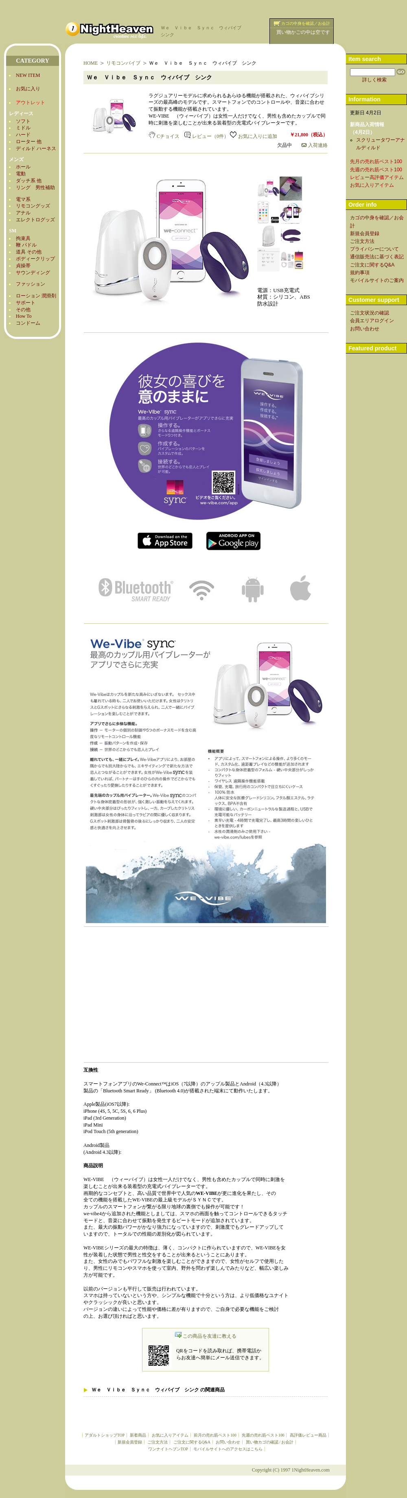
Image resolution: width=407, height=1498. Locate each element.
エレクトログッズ (35, 220)
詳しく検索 (374, 80)
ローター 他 (29, 141)
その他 (23, 309)
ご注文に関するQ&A (191, 1442)
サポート (25, 303)
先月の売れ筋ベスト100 (376, 161)
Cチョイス (164, 136)
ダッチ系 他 (29, 180)
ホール (23, 167)
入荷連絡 (315, 145)
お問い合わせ (228, 1442)
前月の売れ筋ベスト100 (215, 1435)
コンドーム (28, 323)
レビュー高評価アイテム (377, 177)
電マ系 (23, 199)
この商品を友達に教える (205, 1336)
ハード (23, 135)
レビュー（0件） (206, 136)
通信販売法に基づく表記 (377, 257)
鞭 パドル (26, 245)
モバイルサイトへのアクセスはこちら (228, 1449)
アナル (23, 213)
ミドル (23, 128)
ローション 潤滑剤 (36, 296)
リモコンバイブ (123, 63)
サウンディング (33, 272)
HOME (90, 63)
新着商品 (138, 1435)
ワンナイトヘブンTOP (168, 1449)
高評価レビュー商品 (308, 1435)
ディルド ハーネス (36, 148)
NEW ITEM (28, 75)
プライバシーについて (374, 249)
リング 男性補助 (35, 187)
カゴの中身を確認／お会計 (305, 23)
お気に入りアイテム (170, 1435)
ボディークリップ (35, 259)
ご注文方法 (157, 1442)
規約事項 (360, 272)
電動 (21, 174)
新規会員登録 (130, 1442)
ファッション (30, 284)
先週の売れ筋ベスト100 (263, 1435)
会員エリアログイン (372, 320)
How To (24, 316)
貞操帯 (23, 266)
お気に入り (28, 89)
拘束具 (23, 238)
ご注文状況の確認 (369, 313)
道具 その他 (29, 252)
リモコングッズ (33, 206)
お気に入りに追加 (253, 136)
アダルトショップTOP (105, 1435)
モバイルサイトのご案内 (377, 280)
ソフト (23, 121)
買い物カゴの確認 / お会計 (269, 1442)
